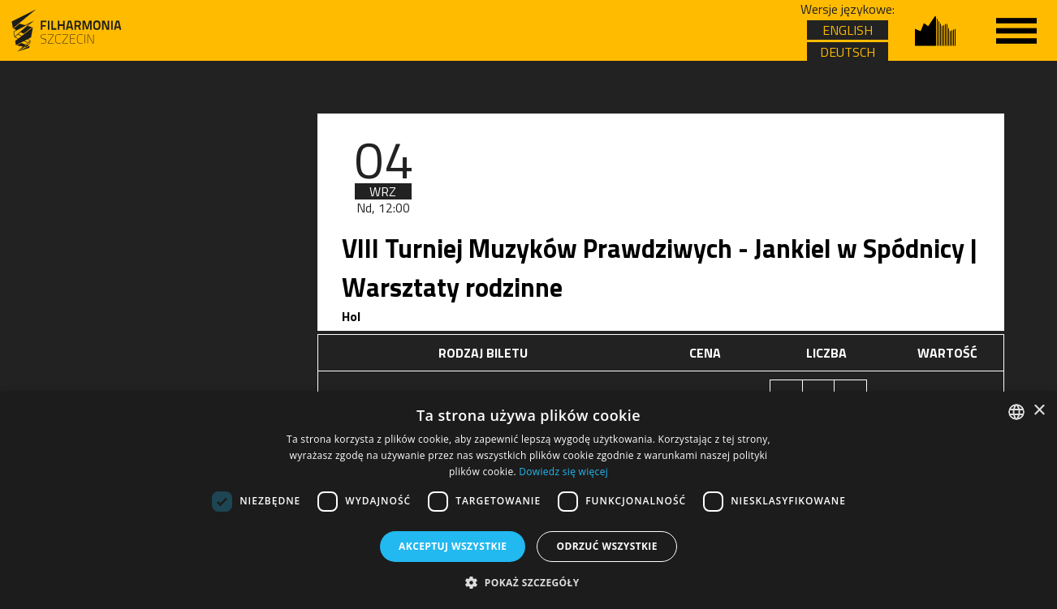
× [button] (1039, 411)
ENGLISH (847, 30)
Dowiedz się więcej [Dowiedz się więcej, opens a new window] (563, 471)
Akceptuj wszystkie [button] (453, 546)
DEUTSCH (847, 52)
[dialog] (528, 500)
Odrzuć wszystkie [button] (606, 546)
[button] (528, 582)
